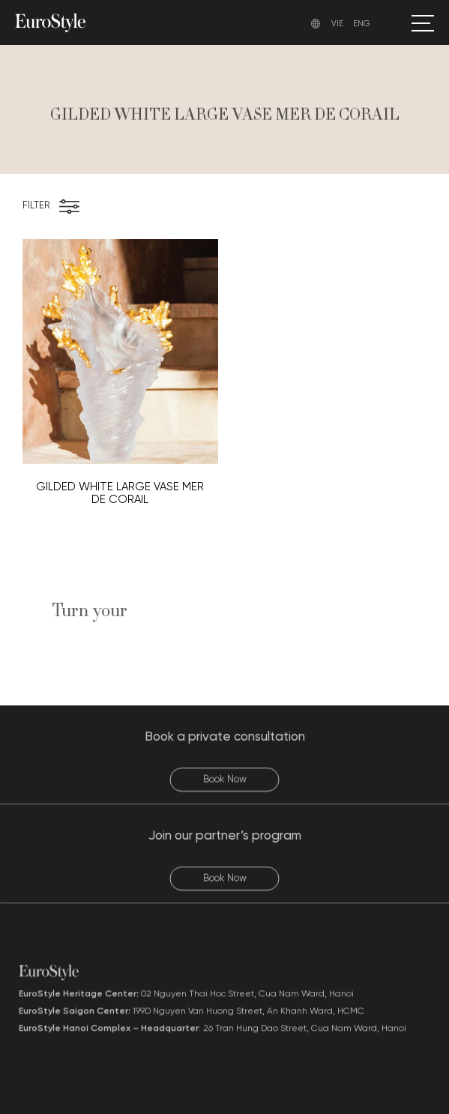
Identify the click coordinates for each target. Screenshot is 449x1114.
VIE (337, 23)
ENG (361, 23)
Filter (35, 206)
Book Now (225, 790)
